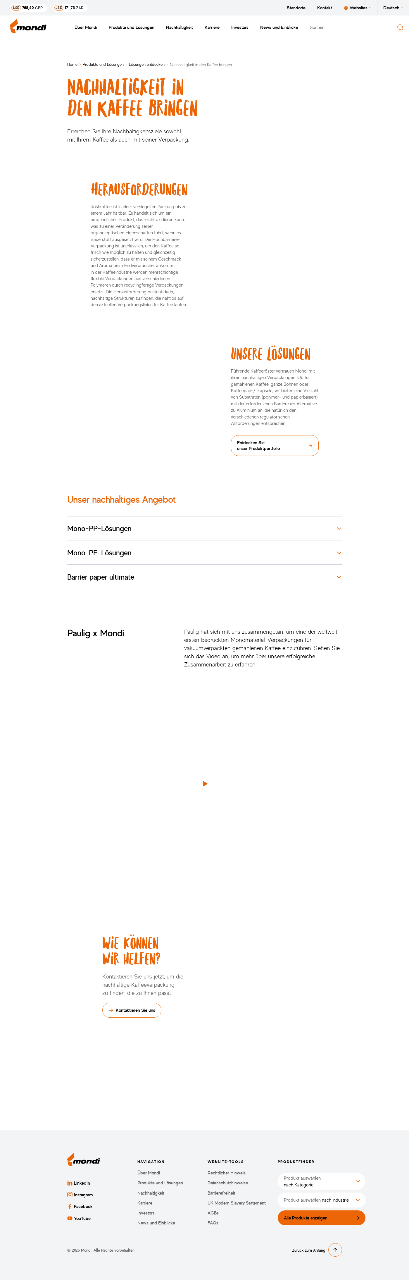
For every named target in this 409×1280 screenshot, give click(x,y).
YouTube (79, 1218)
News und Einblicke (279, 27)
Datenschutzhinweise (228, 1183)
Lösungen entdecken (147, 64)
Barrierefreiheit (221, 1193)
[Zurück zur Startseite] (28, 27)
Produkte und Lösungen (131, 27)
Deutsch (393, 8)
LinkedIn (78, 1183)
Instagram (80, 1195)
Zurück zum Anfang (317, 1250)
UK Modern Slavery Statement (237, 1203)
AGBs (213, 1213)
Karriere (212, 27)
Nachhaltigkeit (179, 27)
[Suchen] (400, 27)
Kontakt (324, 8)
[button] (204, 783)
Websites (357, 8)
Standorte (296, 8)
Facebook (80, 1206)
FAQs (213, 1223)
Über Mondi (86, 27)
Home (72, 64)
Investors (239, 27)
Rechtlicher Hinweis (227, 1173)
